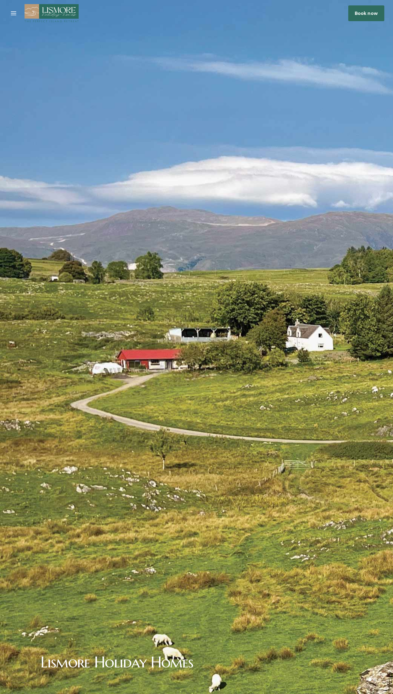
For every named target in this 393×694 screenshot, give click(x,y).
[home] (51, 13)
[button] (13, 13)
